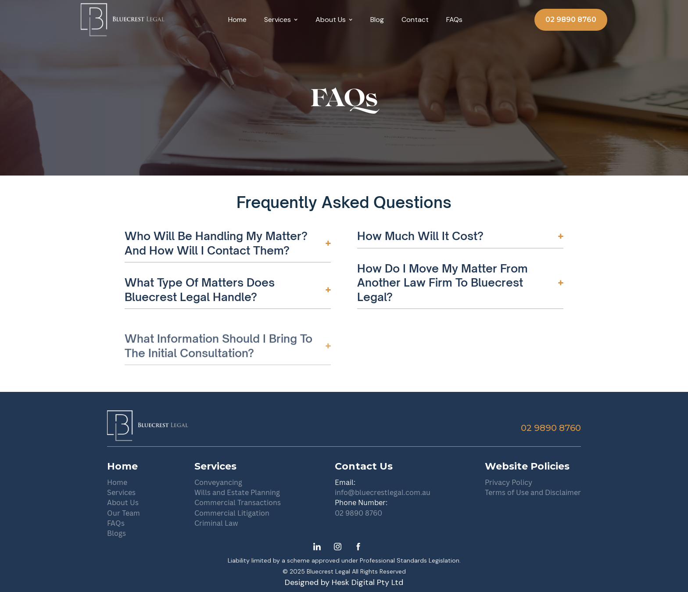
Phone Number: (361, 502)
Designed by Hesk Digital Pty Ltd (344, 583)
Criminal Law (216, 523)
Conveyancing (218, 482)
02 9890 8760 (570, 19)
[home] (123, 19)
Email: (345, 482)
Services (121, 492)
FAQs (454, 19)
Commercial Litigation (231, 513)
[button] (281, 19)
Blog (377, 19)
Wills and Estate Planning (237, 492)
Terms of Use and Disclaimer (533, 492)
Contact (415, 19)
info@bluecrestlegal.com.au (382, 492)
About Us (123, 502)
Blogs (116, 533)
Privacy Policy (508, 482)
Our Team (123, 513)
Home (237, 19)
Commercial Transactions (237, 502)
